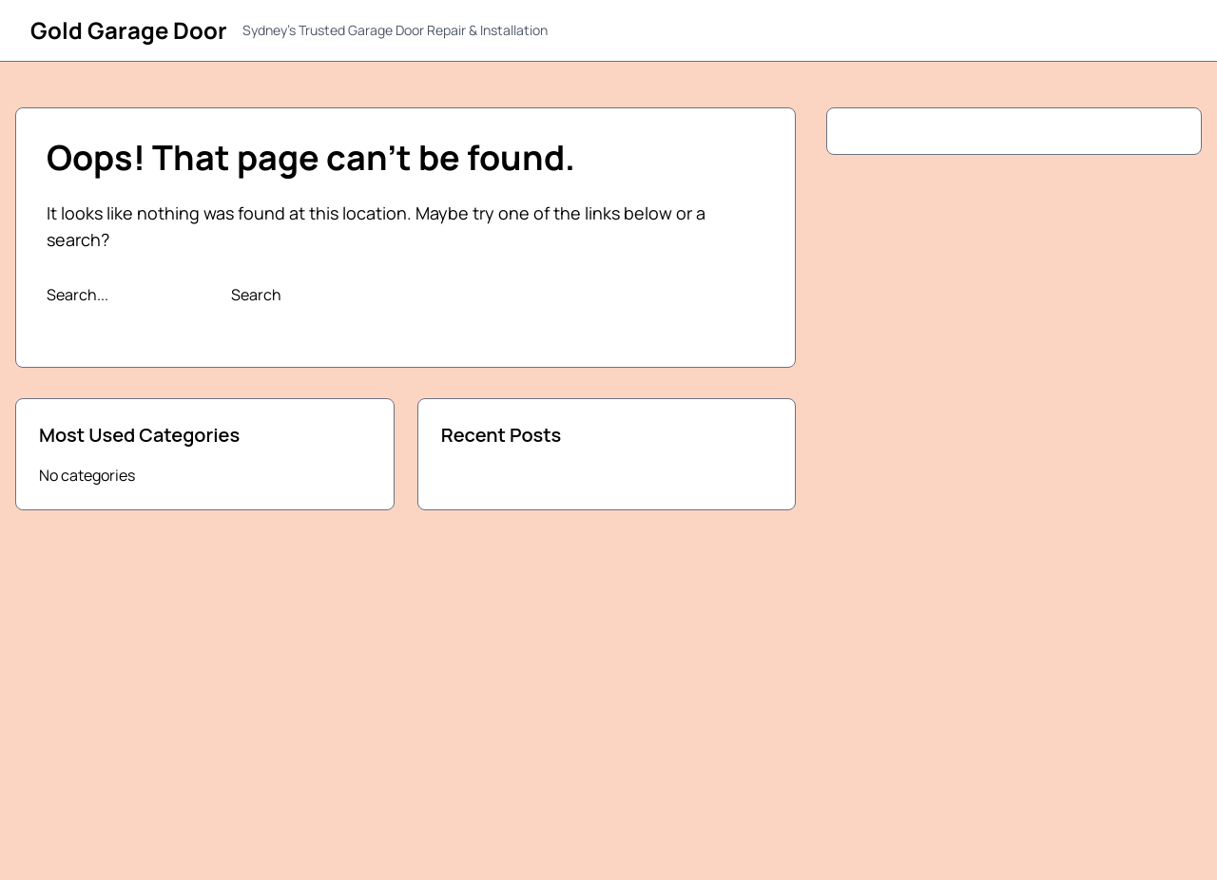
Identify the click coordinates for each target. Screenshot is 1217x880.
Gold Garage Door (128, 30)
